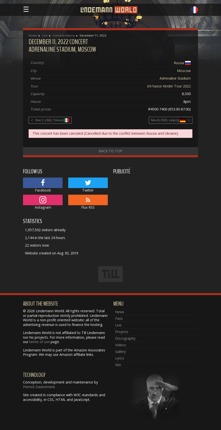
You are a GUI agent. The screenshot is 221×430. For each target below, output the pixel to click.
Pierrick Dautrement (39, 386)
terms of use (39, 341)
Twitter (88, 185)
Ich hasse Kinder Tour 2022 (169, 86)
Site (118, 364)
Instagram (43, 202)
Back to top (110, 151)
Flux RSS (88, 202)
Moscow (184, 70)
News (119, 312)
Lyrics (119, 358)
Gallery (120, 351)
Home (33, 35)
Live (44, 35)
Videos (120, 345)
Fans (119, 318)
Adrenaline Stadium (175, 78)
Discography (125, 338)
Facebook (43, 185)
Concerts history (64, 35)
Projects (121, 331)
